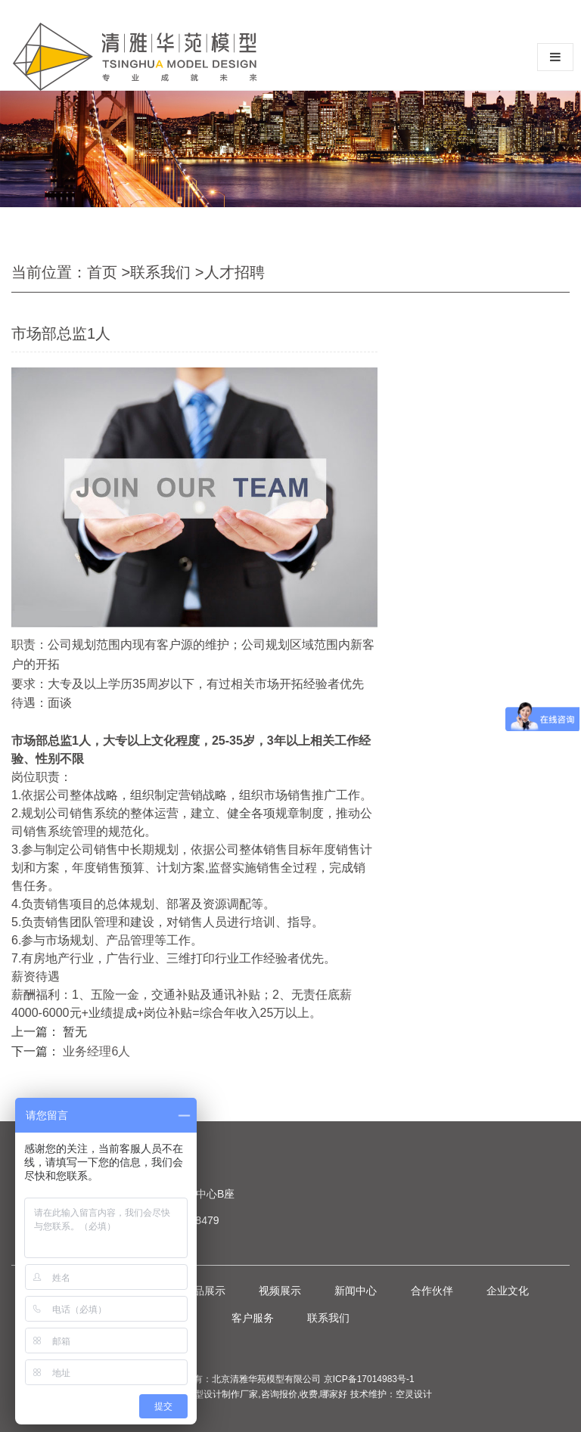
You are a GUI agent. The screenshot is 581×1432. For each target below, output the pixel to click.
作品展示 (204, 1291)
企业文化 (507, 1291)
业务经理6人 (96, 1051)
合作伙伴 (432, 1291)
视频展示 (280, 1291)
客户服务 (252, 1318)
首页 (102, 272)
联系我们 (160, 272)
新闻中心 (355, 1291)
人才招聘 (234, 272)
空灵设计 (414, 1394)
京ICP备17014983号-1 (369, 1379)
